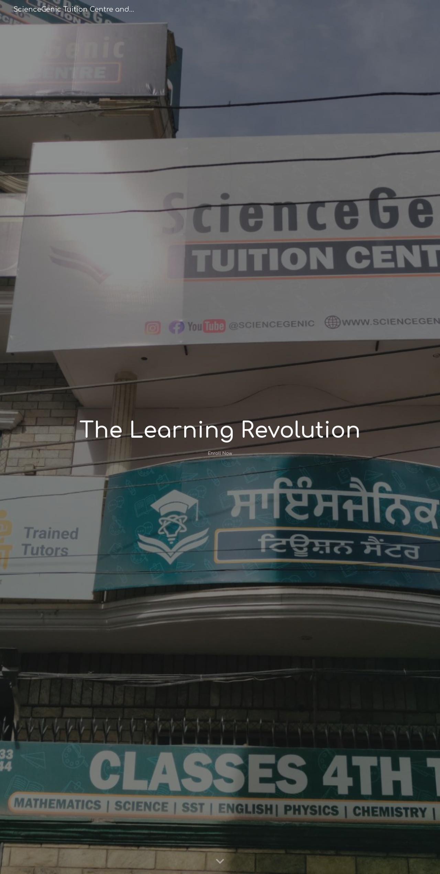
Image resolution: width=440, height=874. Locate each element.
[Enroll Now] (220, 453)
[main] (220, 431)
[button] (220, 861)
